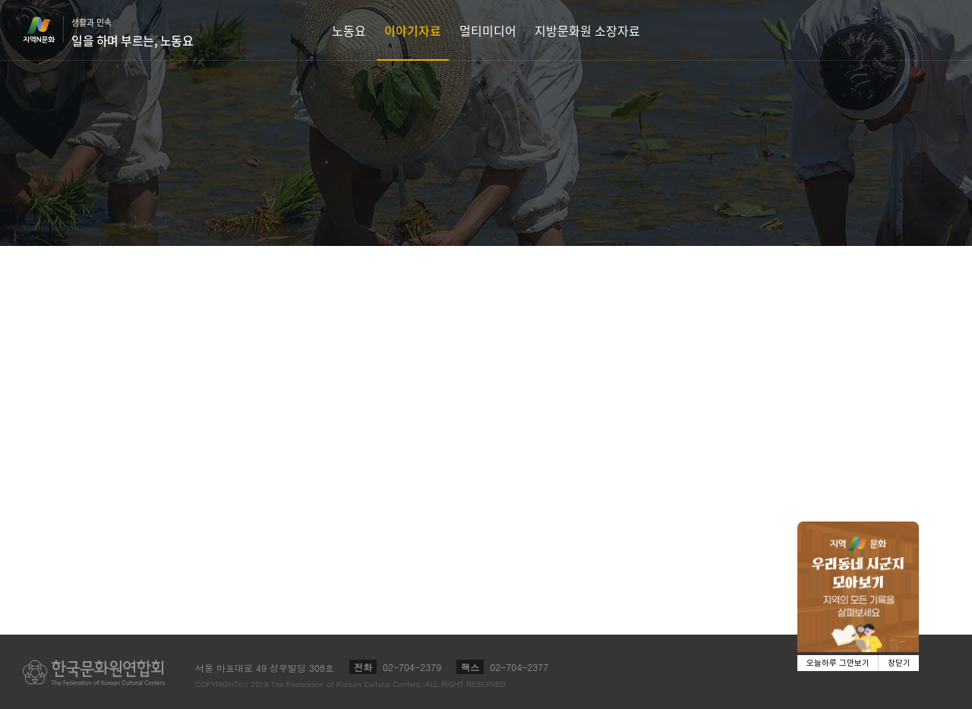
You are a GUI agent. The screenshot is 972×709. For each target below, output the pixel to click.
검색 (938, 30)
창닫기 (899, 663)
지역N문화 (47, 29)
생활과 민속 (132, 32)
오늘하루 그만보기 (837, 663)
